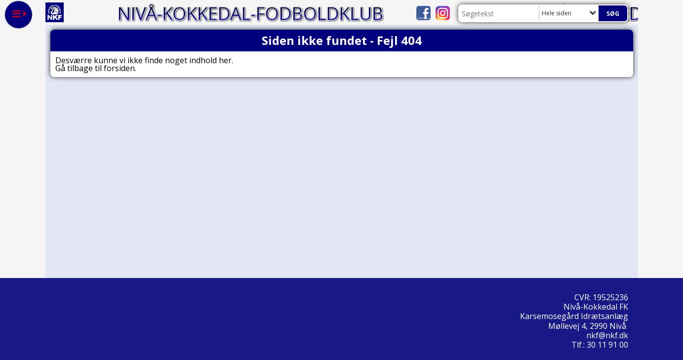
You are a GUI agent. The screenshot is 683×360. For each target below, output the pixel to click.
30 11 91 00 (607, 344)
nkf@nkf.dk (608, 335)
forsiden (119, 68)
